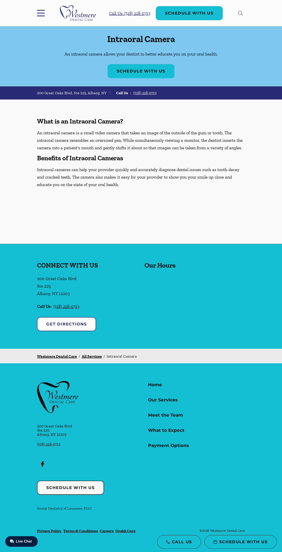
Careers (107, 530)
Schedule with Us (189, 13)
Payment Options (168, 445)
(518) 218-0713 (145, 92)
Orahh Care (125, 530)
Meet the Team (165, 415)
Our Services (163, 399)
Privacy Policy (49, 530)
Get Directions (66, 324)
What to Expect (166, 430)
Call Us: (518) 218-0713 (129, 13)
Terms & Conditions (80, 530)
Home (155, 384)
